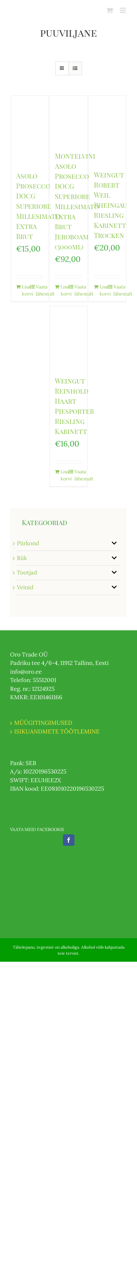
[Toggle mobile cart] (109, 10)
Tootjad (27, 572)
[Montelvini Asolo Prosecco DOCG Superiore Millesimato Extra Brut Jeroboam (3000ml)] (68, 120)
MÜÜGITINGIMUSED (43, 722)
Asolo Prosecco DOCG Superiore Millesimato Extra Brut (38, 206)
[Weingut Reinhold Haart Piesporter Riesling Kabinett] (68, 337)
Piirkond (28, 543)
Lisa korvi (25, 290)
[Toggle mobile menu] (123, 10)
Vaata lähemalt (39, 290)
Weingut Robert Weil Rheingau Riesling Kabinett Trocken (110, 205)
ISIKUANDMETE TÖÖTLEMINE (57, 731)
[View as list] (75, 68)
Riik (22, 558)
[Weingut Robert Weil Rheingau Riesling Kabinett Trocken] (107, 129)
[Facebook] (68, 840)
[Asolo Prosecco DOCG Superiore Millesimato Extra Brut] (29, 130)
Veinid (25, 587)
